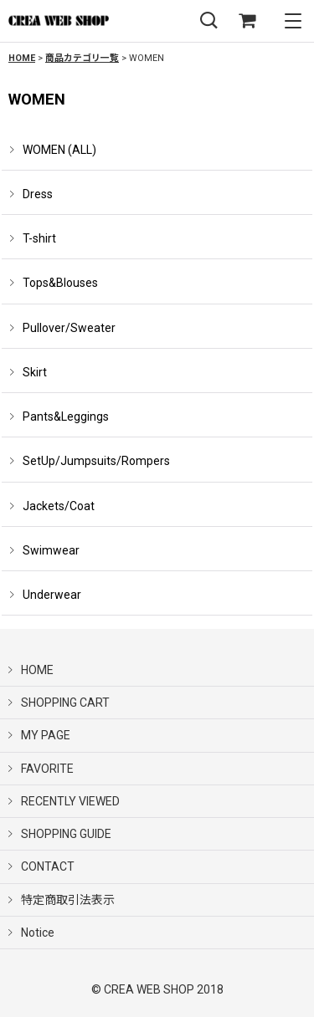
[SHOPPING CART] (247, 21)
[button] (208, 21)
